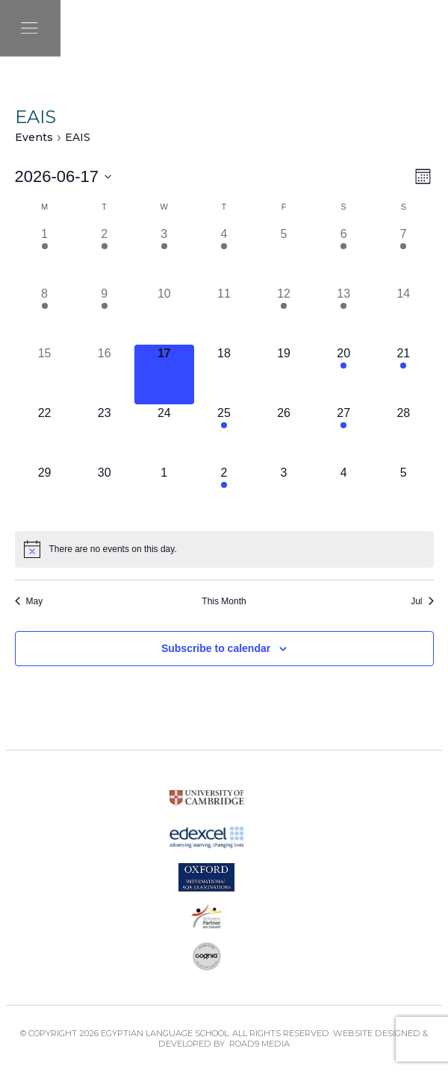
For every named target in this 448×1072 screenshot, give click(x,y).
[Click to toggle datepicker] (63, 176)
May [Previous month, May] (29, 601)
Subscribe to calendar (215, 648)
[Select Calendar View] (423, 176)
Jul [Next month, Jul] (422, 601)
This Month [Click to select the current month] (224, 601)
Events (34, 137)
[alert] (113, 549)
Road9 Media (259, 1043)
